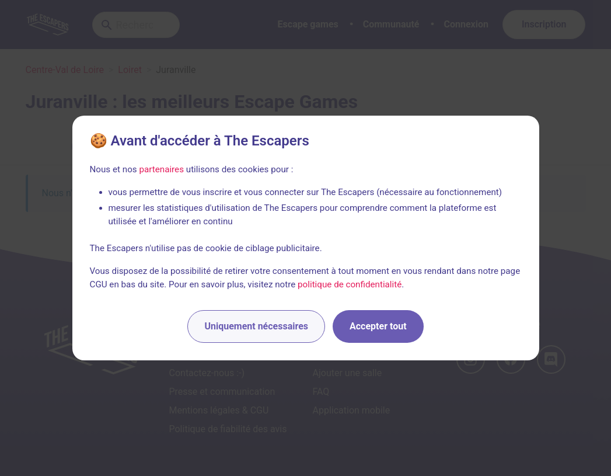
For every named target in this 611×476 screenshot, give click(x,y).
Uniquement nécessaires (256, 326)
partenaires (161, 169)
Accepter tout (378, 326)
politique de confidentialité (349, 284)
